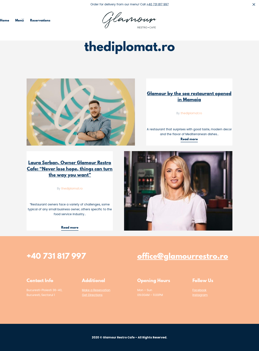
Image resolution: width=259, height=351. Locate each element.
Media (236, 20)
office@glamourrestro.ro (182, 255)
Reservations (40, 20)
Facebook (199, 290)
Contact (253, 20)
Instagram (200, 295)
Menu (19, 20)
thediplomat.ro (191, 113)
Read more (191, 139)
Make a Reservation (96, 290)
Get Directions (92, 295)
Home (4, 20)
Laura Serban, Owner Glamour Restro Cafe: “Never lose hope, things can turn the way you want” (70, 168)
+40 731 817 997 (157, 4)
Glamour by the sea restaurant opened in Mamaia (189, 96)
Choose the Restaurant (207, 20)
